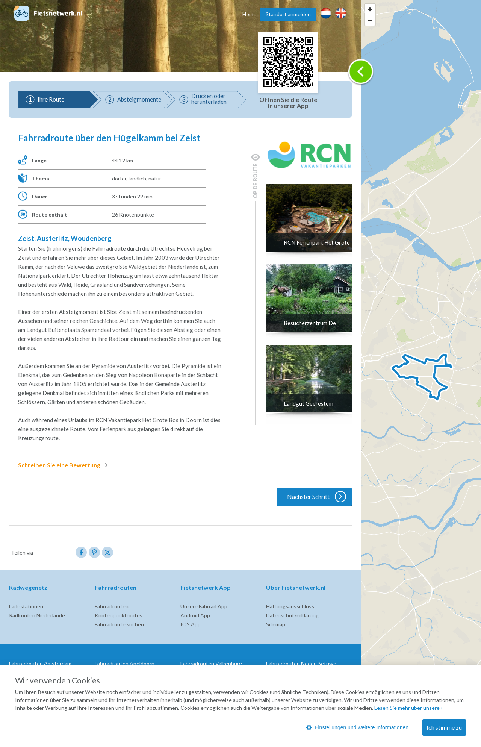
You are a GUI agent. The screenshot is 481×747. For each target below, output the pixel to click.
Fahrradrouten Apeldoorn (124, 663)
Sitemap (275, 624)
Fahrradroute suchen (119, 624)
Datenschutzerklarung (292, 615)
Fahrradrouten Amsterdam (40, 663)
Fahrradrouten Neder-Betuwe (301, 663)
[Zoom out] (370, 20)
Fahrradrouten (112, 606)
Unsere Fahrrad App (203, 606)
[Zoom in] (370, 9)
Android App (195, 615)
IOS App (190, 624)
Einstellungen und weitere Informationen (357, 727)
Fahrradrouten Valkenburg (211, 663)
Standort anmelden (288, 14)
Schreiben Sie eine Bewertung (64, 465)
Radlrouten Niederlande (37, 615)
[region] (421, 373)
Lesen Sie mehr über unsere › (408, 708)
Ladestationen (26, 606)
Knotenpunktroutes (118, 615)
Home (249, 14)
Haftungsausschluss (290, 606)
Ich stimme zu (444, 727)
